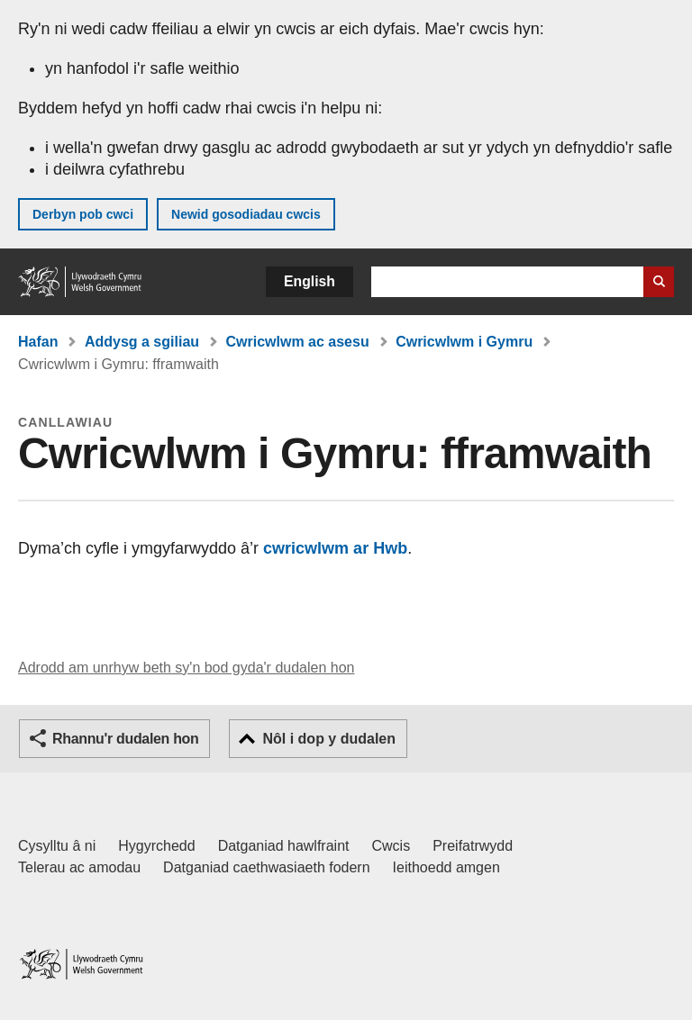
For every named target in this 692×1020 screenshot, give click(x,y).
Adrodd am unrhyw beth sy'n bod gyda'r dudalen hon (186, 667)
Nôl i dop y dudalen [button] (329, 738)
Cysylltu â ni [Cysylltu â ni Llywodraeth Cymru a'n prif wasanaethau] (57, 845)
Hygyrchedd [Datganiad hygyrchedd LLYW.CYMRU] (156, 845)
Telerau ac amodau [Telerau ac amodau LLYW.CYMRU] (79, 867)
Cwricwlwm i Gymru (464, 341)
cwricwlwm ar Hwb (333, 548)
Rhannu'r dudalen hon (125, 738)
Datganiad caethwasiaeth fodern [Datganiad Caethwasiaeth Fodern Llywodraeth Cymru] (266, 867)
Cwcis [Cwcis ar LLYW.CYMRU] (391, 845)
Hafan (38, 341)
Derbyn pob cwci (82, 214)
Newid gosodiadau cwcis (246, 214)
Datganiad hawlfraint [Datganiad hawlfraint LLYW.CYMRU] (284, 845)
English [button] (309, 281)
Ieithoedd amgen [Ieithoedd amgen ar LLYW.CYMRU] (446, 867)
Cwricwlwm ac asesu (297, 341)
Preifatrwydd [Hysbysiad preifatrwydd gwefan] (472, 845)
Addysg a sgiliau (142, 341)
